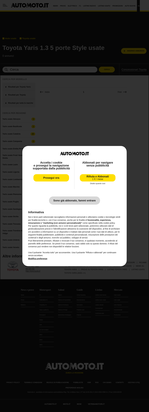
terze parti (73, 226)
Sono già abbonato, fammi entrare (74, 200)
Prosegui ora (51, 177)
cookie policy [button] (109, 223)
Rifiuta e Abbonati (98, 177)
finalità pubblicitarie (45, 235)
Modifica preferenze (37, 258)
